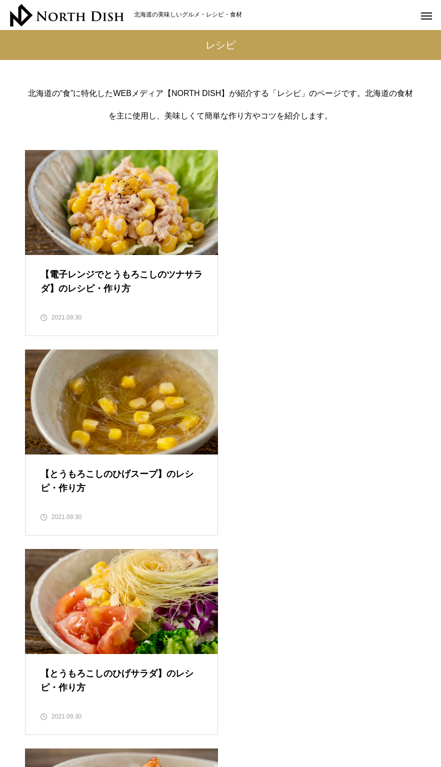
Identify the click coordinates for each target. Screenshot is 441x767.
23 (246, 573)
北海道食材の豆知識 (116, 722)
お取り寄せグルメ (194, 722)
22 (221, 573)
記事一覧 (381, 722)
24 (270, 573)
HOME (56, 722)
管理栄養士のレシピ (271, 722)
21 (196, 573)
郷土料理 (335, 722)
